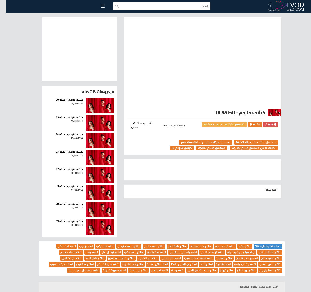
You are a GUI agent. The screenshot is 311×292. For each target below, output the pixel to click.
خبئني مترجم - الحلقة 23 (63, 151)
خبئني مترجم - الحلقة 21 (63, 186)
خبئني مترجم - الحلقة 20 (63, 204)
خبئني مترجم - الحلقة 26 (63, 99)
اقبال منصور (127, 125)
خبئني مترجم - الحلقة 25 (63, 117)
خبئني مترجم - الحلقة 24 (63, 134)
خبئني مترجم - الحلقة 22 (63, 169)
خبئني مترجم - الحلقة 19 (63, 221)
